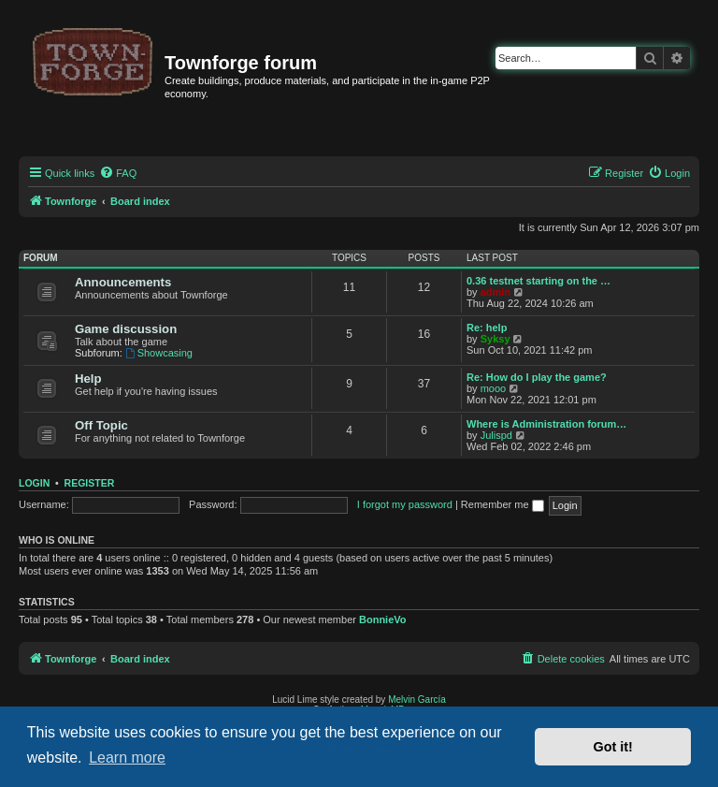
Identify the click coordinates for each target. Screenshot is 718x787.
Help (88, 379)
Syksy (495, 338)
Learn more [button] (127, 757)
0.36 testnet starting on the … (538, 280)
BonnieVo (383, 619)
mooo (494, 388)
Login (34, 482)
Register (90, 482)
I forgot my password (404, 504)
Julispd (496, 435)
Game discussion (126, 329)
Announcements (123, 282)
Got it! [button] (613, 746)
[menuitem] (117, 173)
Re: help (487, 327)
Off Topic (101, 425)
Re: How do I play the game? (537, 377)
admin (495, 292)
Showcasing (159, 352)
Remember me (502, 504)
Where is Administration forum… (546, 424)
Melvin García (417, 699)
